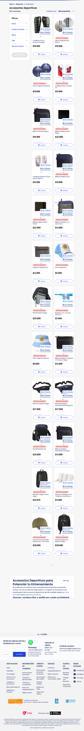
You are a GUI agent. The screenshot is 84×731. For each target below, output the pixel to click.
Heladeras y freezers (11, 691)
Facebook (78, 670)
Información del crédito (40, 678)
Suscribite (19, 654)
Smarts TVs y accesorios (11, 678)
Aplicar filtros (19, 55)
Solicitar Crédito (39, 683)
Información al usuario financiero (40, 672)
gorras (65, 592)
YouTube (78, 678)
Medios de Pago (40, 688)
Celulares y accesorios (10, 683)
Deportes (19, 4)
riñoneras (37, 595)
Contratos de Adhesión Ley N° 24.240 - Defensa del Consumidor (35, 701)
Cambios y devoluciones (27, 679)
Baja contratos (53, 674)
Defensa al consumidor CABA (54, 678)
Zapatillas (10, 671)
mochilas (16, 595)
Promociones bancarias (27, 674)
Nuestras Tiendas (66, 674)
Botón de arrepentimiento (28, 688)
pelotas (28, 595)
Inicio (11, 4)
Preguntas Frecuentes (67, 685)
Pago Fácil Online (40, 693)
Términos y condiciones (26, 683)
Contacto (51, 668)
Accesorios (30, 4)
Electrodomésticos (13, 687)
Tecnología (11, 674)
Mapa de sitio (27, 693)
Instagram (78, 674)
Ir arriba (42, 634)
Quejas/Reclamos (54, 671)
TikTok (77, 681)
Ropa (8, 668)
